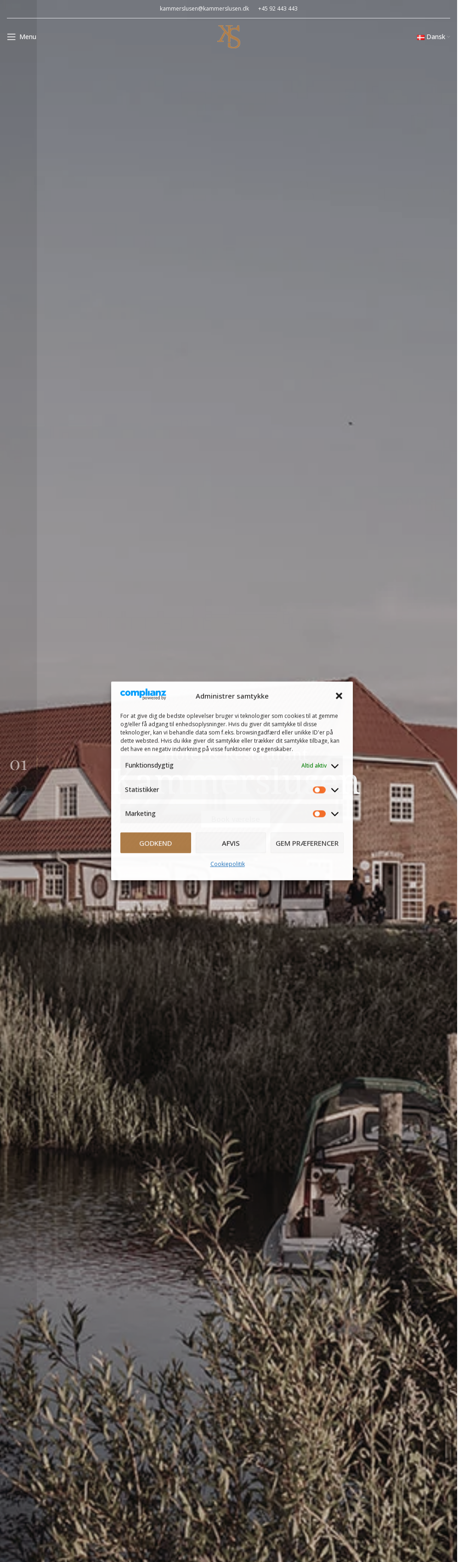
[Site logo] (228, 35)
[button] (339, 695)
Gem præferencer (307, 843)
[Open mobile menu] (21, 37)
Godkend (155, 843)
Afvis (231, 843)
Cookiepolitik (227, 864)
